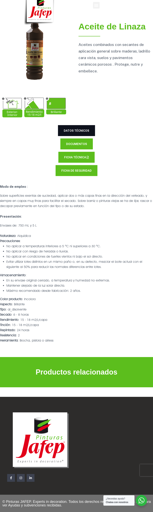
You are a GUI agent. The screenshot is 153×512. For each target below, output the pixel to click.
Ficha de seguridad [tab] (76, 170)
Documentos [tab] (76, 144)
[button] (96, 5)
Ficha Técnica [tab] (76, 157)
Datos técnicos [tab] (76, 130)
